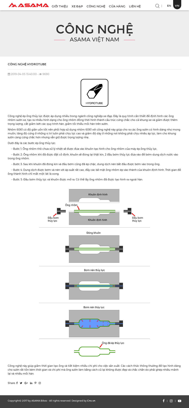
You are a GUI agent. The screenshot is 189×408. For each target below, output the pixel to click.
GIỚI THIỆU (60, 6)
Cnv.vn (91, 400)
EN (169, 5)
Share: (12, 383)
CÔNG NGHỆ (96, 6)
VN (177, 5)
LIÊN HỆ (135, 6)
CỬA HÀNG (117, 6)
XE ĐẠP (77, 6)
